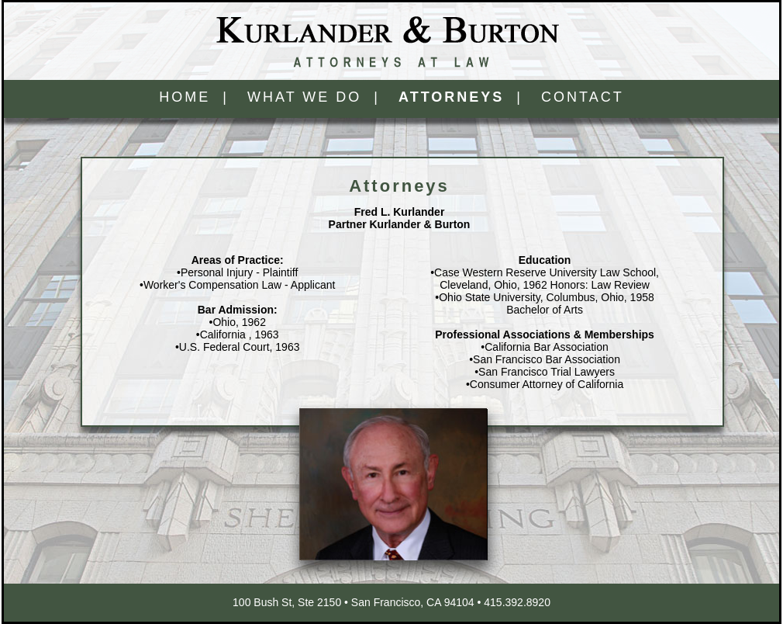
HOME (184, 97)
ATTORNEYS (451, 97)
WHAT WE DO (304, 97)
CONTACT (582, 97)
